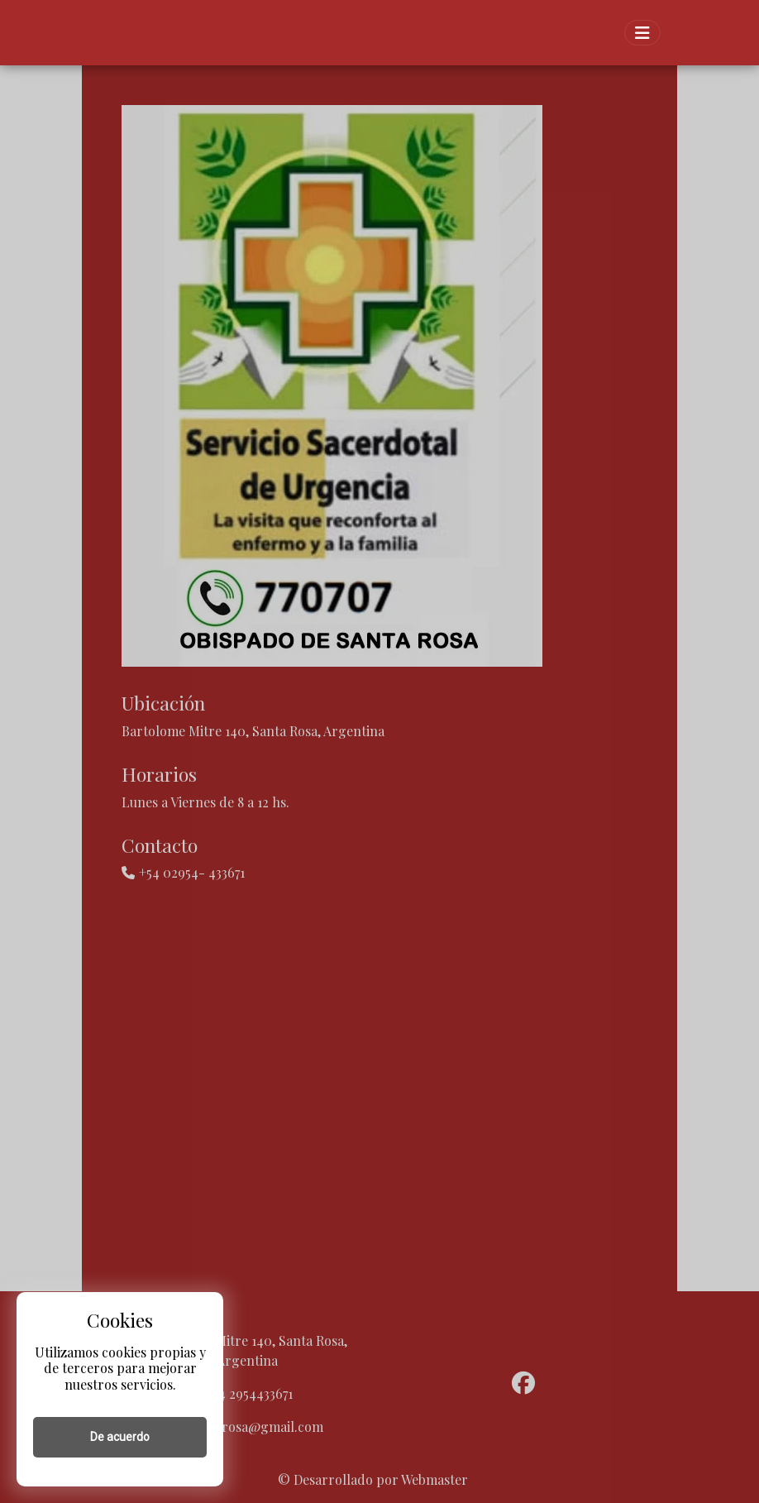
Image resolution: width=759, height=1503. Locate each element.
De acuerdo (120, 1436)
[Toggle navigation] (642, 32)
